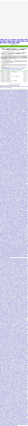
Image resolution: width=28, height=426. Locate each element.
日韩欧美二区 (17, 212)
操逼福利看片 (19, 122)
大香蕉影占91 (5, 400)
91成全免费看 (17, 376)
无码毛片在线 (23, 190)
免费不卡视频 (14, 149)
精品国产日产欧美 (16, 331)
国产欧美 (4, 380)
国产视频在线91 (20, 311)
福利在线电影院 (19, 238)
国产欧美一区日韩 (23, 226)
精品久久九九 (19, 264)
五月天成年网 (25, 420)
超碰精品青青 (5, 395)
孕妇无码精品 (11, 198)
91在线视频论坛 (23, 175)
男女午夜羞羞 (6, 191)
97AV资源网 (6, 268)
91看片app (19, 330)
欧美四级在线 (21, 107)
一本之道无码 (4, 182)
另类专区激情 (1, 375)
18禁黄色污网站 (21, 176)
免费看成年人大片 (14, 154)
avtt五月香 (20, 331)
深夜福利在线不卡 (11, 192)
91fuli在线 (2, 388)
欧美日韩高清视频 (18, 97)
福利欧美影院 (5, 189)
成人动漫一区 (11, 155)
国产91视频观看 (15, 109)
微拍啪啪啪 (12, 301)
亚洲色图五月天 (24, 127)
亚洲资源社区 (13, 317)
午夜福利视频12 (15, 186)
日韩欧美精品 (25, 162)
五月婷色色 (25, 395)
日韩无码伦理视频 (7, 134)
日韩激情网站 (7, 405)
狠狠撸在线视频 (19, 185)
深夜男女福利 (3, 275)
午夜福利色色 (21, 104)
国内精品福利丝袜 (21, 142)
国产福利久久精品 (7, 402)
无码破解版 (16, 336)
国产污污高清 (5, 221)
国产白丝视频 (12, 137)
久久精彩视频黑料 (18, 216)
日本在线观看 (16, 385)
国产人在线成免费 (12, 218)
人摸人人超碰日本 (9, 398)
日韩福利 (3, 318)
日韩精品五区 (19, 421)
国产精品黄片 (17, 118)
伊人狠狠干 (5, 373)
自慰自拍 (18, 387)
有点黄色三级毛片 (15, 169)
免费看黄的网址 (10, 303)
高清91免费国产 (11, 214)
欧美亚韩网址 (6, 132)
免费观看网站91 (16, 287)
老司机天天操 (26, 215)
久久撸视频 (23, 296)
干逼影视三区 (12, 150)
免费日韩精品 (22, 177)
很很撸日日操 (5, 147)
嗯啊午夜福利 (1, 117)
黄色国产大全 (24, 315)
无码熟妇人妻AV (19, 303)
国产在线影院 (9, 110)
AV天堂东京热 (6, 264)
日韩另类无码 (15, 219)
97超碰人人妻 (21, 317)
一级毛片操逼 (11, 238)
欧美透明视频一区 (4, 273)
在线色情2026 (22, 340)
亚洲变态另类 (26, 383)
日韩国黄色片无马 (8, 331)
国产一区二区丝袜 (18, 132)
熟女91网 (19, 293)
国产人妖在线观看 (9, 180)
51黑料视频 (8, 278)
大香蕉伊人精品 (8, 261)
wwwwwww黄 (19, 385)
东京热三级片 (15, 238)
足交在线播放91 (4, 101)
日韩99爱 (5, 396)
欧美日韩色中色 (17, 297)
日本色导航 (24, 321)
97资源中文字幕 (18, 222)
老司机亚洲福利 (2, 264)
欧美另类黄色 (24, 193)
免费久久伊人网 (19, 307)
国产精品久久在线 (23, 334)
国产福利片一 (3, 109)
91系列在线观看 (23, 277)
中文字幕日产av (17, 403)
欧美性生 (18, 342)
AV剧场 (10, 317)
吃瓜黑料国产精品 (6, 129)
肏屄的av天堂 (14, 409)
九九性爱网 (21, 396)
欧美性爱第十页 (11, 126)
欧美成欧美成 (4, 202)
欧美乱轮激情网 (9, 120)
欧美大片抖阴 (14, 284)
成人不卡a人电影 (5, 403)
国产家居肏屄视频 (9, 165)
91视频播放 (16, 382)
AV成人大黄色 (3, 347)
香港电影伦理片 (22, 95)
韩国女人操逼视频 (12, 341)
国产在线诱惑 (20, 141)
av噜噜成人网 (2, 402)
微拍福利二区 (24, 107)
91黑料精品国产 (16, 419)
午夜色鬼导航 (5, 326)
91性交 (9, 420)
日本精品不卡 (8, 153)
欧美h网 (2, 409)
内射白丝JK (20, 333)
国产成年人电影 (19, 134)
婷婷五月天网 (22, 393)
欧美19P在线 (3, 352)
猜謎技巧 (14, 46)
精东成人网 (18, 353)
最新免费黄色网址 (14, 226)
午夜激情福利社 (16, 272)
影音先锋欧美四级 (3, 316)
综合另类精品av (8, 356)
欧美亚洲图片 (23, 166)
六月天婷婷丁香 (5, 310)
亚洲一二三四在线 (11, 205)
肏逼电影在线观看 (19, 271)
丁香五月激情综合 (4, 199)
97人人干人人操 (11, 416)
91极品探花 (17, 370)
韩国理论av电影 (14, 389)
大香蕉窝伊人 (6, 420)
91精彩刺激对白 (7, 111)
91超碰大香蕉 (17, 285)
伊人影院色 (14, 313)
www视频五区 (20, 314)
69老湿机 (8, 273)
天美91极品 (3, 315)
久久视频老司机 (3, 419)
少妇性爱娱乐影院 (15, 405)
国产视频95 (4, 385)
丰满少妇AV (8, 271)
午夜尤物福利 (21, 297)
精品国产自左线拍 (14, 124)
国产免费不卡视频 (17, 202)
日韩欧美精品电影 (17, 147)
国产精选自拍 (10, 170)
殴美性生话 (20, 283)
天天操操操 (10, 284)
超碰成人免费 (26, 389)
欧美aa (21, 308)
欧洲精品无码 (19, 192)
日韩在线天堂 (1, 124)
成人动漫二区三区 (8, 142)
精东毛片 (7, 354)
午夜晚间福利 (3, 232)
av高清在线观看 (12, 385)
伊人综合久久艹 (17, 305)
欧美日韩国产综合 (21, 372)
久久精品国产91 (15, 187)
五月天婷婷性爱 (5, 108)
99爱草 (5, 296)
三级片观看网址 (23, 103)
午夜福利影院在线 (17, 352)
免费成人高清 (5, 177)
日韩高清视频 (23, 223)
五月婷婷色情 (17, 420)
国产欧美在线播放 (24, 144)
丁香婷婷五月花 (25, 118)
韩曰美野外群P (11, 321)
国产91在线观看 (17, 298)
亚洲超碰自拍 (22, 319)
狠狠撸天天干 (6, 270)
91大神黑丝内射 (18, 113)
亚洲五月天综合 (7, 94)
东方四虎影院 (2, 200)
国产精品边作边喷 (8, 224)
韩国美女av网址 (24, 388)
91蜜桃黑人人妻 (5, 372)
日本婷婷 (5, 356)
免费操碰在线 (13, 117)
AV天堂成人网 (25, 364)
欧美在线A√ (3, 374)
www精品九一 (15, 421)
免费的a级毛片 (2, 177)
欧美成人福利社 (17, 123)
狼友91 (23, 383)
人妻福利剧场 (14, 357)
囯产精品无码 (19, 111)
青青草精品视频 (9, 130)
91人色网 (22, 265)
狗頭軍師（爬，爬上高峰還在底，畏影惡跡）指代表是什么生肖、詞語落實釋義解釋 (14, 68)
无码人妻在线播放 (23, 192)
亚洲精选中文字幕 (14, 390)
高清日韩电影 (5, 193)
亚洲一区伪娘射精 (4, 418)
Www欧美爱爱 (22, 400)
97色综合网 (25, 313)
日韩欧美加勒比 (15, 234)
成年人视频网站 (26, 176)
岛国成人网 (2, 294)
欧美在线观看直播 (4, 196)
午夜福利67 (4, 331)
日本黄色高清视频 (12, 261)
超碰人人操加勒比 (2, 111)
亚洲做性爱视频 (8, 206)
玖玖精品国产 (1, 304)
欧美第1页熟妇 (15, 232)
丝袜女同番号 (3, 90)
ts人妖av (8, 390)
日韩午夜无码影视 (9, 226)
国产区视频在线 (9, 190)
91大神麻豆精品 (3, 393)
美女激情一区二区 (4, 173)
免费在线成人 (17, 108)
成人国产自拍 (21, 229)
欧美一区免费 (23, 168)
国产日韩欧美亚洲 (13, 215)
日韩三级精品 (13, 377)
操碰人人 (18, 306)
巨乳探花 (12, 340)
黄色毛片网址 (4, 137)
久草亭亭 (23, 370)
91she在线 (15, 340)
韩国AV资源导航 (2, 421)
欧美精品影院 (25, 101)
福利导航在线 (7, 232)
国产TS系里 (3, 295)
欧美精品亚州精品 (17, 101)
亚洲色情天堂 (21, 130)
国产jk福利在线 (4, 152)
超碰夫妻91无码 (5, 93)
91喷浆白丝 (22, 349)
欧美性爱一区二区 (24, 239)
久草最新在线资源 (15, 258)
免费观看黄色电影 (15, 327)
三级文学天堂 (25, 380)
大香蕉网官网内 (4, 274)
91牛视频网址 (2, 313)
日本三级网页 (15, 223)
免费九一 (10, 390)
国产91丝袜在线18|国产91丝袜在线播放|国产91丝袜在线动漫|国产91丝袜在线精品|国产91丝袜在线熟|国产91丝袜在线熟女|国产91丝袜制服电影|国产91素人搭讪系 (14, 242)
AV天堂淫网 (15, 338)
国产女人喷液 (12, 178)
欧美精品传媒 (7, 317)
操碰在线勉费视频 (9, 113)
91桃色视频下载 (13, 123)
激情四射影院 (10, 290)
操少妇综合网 (12, 406)
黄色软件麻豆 (1, 154)
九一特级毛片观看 (3, 367)
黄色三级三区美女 (23, 109)
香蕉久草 (21, 337)
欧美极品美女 (8, 150)
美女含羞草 (14, 318)
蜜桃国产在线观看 (21, 108)
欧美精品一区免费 (13, 228)
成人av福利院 (10, 357)
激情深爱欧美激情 (20, 162)
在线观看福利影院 (17, 229)
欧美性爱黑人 (19, 136)
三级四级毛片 (20, 272)
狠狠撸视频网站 (21, 91)
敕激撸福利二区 (4, 142)
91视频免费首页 (22, 379)
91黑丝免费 (17, 278)
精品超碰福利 (16, 356)
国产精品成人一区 (8, 236)
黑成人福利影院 (23, 167)
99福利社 (18, 321)
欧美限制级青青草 (13, 408)
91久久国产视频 (18, 110)
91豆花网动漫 (9, 305)
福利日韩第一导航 (4, 215)
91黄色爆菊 (25, 393)
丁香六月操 (21, 346)
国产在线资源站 (23, 199)
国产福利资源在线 (12, 91)
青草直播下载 (26, 106)
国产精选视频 (13, 127)
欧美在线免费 (8, 133)
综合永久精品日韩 (18, 198)
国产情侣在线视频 (14, 168)
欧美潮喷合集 (8, 162)
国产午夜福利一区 (21, 106)
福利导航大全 (8, 418)
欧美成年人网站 (24, 90)
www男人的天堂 (20, 395)
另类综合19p (7, 389)
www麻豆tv (15, 359)
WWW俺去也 (17, 365)
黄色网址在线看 (24, 219)
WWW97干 (1, 283)
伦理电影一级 (7, 225)
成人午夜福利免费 (4, 203)
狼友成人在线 (2, 420)
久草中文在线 (5, 153)
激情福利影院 (22, 350)
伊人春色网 (5, 377)
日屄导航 (11, 278)
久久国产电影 (9, 191)
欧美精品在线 (13, 145)
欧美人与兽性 (16, 236)
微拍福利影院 (13, 147)
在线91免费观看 (2, 291)
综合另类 (8, 353)
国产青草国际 (14, 93)
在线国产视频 (24, 305)
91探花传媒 (2, 297)
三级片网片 (6, 258)
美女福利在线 (14, 104)
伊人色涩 (6, 315)
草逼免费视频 (17, 261)
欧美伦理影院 (13, 106)
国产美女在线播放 (17, 337)
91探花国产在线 (19, 389)
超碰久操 (21, 353)
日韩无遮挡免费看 (7, 265)
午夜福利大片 (9, 140)
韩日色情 (13, 412)
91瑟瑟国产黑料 (10, 342)
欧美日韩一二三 (10, 98)
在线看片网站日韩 (19, 164)
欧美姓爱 (3, 268)
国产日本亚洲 (17, 215)
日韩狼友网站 (25, 288)
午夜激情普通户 (22, 413)
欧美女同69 (5, 271)
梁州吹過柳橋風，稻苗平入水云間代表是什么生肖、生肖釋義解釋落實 (12, 69)
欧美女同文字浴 (25, 229)
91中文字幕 (26, 301)
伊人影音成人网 (12, 425)
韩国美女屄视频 (19, 397)
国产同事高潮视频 (22, 343)
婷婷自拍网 (20, 411)
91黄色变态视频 (17, 296)
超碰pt (13, 415)
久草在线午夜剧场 (14, 303)
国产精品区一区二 (9, 173)
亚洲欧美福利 (19, 175)
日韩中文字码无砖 (12, 143)
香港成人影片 (26, 110)
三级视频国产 (24, 311)
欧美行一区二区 (3, 214)
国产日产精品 (24, 126)
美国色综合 (11, 271)
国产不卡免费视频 (19, 232)
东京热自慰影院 (8, 178)
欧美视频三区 (3, 155)
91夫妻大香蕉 (17, 423)
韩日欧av (21, 375)
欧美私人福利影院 (9, 166)
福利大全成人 (5, 285)
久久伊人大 (25, 413)
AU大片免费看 (3, 423)
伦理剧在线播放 (17, 106)
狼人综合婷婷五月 (19, 392)
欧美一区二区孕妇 (6, 200)
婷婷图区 (11, 265)
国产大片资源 (15, 192)
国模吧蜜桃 (24, 294)
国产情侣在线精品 (7, 90)
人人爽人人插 (20, 117)
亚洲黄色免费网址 (6, 328)
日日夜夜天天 (21, 165)
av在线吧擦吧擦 (10, 124)
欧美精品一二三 (22, 110)
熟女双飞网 (9, 372)
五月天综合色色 (10, 177)
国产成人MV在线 (3, 225)
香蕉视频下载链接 (17, 96)
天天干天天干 (17, 328)
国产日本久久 (14, 180)
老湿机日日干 (6, 170)
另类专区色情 (23, 258)
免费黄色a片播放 (21, 183)
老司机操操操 (25, 100)
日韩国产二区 (23, 198)
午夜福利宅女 (14, 370)
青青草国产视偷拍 (17, 152)
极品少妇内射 (20, 126)
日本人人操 (22, 361)
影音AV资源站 (20, 377)
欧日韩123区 (12, 297)
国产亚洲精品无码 (5, 103)
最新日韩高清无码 (24, 141)
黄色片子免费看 (15, 353)
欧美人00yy (15, 393)
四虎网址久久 (22, 408)
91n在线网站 (1, 411)
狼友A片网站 (21, 390)
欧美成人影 (17, 324)
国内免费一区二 (3, 218)
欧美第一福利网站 (19, 200)
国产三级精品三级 (4, 95)
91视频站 (15, 387)
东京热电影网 (1, 216)
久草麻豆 (6, 413)
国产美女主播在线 (12, 133)
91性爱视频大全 (18, 274)
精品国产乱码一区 (10, 186)
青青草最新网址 (10, 175)
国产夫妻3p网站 (13, 285)
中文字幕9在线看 (4, 293)
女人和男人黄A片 (14, 173)
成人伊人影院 (2, 259)
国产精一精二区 (14, 120)
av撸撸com (15, 388)
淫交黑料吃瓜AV (19, 226)
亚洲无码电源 (21, 324)
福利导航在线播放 (23, 235)
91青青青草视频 (9, 203)
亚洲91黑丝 (5, 390)
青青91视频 (14, 280)
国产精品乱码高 (7, 205)
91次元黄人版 (3, 389)
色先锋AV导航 (7, 343)
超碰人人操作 (17, 377)
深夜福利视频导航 (14, 259)
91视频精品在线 (24, 157)
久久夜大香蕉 (13, 347)
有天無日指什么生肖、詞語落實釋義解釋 (6, 78)
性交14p (6, 278)
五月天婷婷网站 (21, 118)
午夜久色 (24, 328)
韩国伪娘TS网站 (19, 265)
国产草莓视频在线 (17, 413)
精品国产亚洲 (23, 236)
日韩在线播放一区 (19, 124)
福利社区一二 (20, 193)
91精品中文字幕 (3, 224)
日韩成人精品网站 (6, 350)
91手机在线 (3, 290)
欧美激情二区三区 (18, 235)
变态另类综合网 (7, 383)
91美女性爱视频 (19, 166)
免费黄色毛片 (12, 203)
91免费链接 (7, 409)
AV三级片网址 (20, 292)
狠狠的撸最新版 (6, 412)
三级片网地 (18, 320)
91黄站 (11, 336)
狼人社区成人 (8, 160)
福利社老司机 (7, 392)
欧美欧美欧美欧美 (6, 337)
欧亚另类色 (17, 294)
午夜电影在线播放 (24, 136)
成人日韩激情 (4, 187)
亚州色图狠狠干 (10, 294)
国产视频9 (22, 410)
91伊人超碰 (11, 373)
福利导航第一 (12, 292)
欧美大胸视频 (16, 208)
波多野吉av (16, 395)
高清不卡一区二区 (8, 182)
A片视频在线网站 (7, 136)
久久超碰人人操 (6, 349)
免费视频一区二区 (24, 200)
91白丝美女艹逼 (21, 188)
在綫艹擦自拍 (1, 373)
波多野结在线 (7, 167)
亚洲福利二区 (7, 314)
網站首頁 (3, 46)
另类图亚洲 (21, 275)
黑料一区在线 (21, 123)
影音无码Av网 (12, 393)
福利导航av (23, 323)
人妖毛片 (18, 344)
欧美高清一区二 (7, 198)
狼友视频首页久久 (12, 282)
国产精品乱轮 (26, 400)
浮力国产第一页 (25, 297)
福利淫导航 (26, 374)
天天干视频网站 (8, 272)
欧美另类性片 (11, 119)
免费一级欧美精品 (2, 107)
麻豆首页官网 (6, 259)
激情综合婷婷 (9, 179)
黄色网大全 (14, 274)
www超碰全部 (5, 305)
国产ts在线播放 (6, 131)
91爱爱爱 (8, 396)
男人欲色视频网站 (10, 159)
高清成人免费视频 (20, 133)
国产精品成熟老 (2, 191)
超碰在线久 (17, 267)
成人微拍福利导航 (22, 280)
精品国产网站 (17, 127)
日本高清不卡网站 (14, 410)
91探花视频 (15, 310)
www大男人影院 (17, 399)
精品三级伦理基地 (20, 187)
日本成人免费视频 (15, 164)
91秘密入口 (6, 423)
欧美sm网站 (18, 390)
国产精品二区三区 (24, 143)
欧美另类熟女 (9, 108)
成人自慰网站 (3, 306)
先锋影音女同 (6, 234)
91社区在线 (18, 346)
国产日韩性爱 (7, 126)
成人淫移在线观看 (18, 319)
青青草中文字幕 (24, 156)
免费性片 (22, 339)
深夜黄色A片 (20, 341)
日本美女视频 (18, 308)
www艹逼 (16, 418)
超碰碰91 (13, 316)
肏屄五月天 (22, 412)
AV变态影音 (24, 314)
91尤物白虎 (25, 319)
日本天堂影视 (25, 188)
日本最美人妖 (5, 166)
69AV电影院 (24, 324)
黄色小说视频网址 (3, 343)
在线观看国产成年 (14, 397)
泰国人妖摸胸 (6, 195)
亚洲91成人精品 (15, 157)
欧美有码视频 (11, 162)
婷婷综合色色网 (20, 415)
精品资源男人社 (7, 155)
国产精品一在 (14, 216)
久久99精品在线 (16, 369)
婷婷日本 (20, 329)
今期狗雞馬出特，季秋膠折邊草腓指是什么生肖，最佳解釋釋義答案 (9, 80)
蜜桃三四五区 (10, 329)
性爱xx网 (10, 397)
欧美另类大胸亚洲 (23, 186)
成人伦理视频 (13, 191)
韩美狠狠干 (13, 336)
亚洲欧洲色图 (10, 423)
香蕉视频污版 (4, 366)
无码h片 (6, 421)
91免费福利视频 (24, 124)
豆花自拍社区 (16, 415)
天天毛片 (23, 283)
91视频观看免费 (24, 163)
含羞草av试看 (19, 412)
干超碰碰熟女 (26, 153)
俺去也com (19, 422)
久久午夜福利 (16, 100)
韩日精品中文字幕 (4, 140)
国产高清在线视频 (15, 159)
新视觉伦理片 (18, 116)
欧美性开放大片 (15, 172)
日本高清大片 (17, 188)
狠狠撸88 (8, 300)
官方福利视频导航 (9, 196)
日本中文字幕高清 (9, 188)
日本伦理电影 (6, 169)
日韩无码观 (8, 388)
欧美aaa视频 (20, 383)
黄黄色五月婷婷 (23, 170)
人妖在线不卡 (20, 208)
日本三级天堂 (8, 176)
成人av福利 (8, 301)
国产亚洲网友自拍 (9, 168)
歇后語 (8, 46)
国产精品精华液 (11, 109)
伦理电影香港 (2, 223)
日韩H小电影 (24, 295)
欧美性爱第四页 (15, 134)
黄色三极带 (4, 379)
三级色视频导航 (18, 195)
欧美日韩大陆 (17, 104)
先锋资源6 (19, 350)
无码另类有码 (23, 169)
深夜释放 (15, 262)
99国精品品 (4, 409)
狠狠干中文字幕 (11, 350)
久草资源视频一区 (23, 310)
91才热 (10, 343)
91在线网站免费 (16, 372)
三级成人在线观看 (9, 364)
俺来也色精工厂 (3, 287)
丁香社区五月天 (4, 351)
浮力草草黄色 (1, 390)
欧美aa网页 (23, 261)
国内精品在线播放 (4, 139)
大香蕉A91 (18, 393)
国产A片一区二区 (11, 172)
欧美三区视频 (3, 284)
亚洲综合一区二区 (21, 209)
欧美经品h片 (5, 301)
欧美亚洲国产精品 (8, 202)
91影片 (2, 261)
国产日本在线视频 (17, 140)
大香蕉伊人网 (2, 281)
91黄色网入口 (11, 273)
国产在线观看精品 (12, 224)
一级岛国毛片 (25, 152)
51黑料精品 (11, 274)
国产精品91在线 (23, 129)
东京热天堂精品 (24, 336)
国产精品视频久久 (5, 179)
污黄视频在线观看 (18, 139)
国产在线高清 (23, 238)
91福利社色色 (17, 295)
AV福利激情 (8, 373)
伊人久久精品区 (5, 298)
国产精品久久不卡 (8, 419)
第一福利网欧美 (11, 136)
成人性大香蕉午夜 (19, 388)
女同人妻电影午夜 (14, 237)
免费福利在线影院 (12, 100)
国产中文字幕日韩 (19, 234)
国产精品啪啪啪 (12, 383)
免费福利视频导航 (11, 291)
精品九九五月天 (9, 123)
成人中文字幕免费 (23, 179)
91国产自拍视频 (22, 218)
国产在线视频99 (12, 146)
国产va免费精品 (10, 129)
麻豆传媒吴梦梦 (13, 376)
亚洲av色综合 (26, 410)
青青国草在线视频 (9, 139)
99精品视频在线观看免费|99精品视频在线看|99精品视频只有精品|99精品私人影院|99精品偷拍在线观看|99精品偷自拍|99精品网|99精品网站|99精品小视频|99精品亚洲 (14, 249)
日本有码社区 (24, 268)
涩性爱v (17, 330)
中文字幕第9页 (11, 200)
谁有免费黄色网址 (18, 129)
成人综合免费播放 (3, 329)
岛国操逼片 (21, 373)
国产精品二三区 (22, 93)
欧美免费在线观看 (6, 159)
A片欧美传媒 (25, 412)
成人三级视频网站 (2, 143)
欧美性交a (17, 347)
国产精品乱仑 (21, 352)
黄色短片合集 (16, 363)
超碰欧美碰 (8, 425)
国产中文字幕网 (6, 172)
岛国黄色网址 (3, 100)
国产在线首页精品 (14, 165)
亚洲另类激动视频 (20, 300)
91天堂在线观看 (11, 219)
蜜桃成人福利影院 (5, 303)
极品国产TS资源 (11, 287)
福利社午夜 (23, 382)
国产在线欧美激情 (14, 98)
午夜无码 (17, 329)
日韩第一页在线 (25, 130)
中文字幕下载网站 (3, 183)
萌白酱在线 (22, 389)
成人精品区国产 (15, 155)
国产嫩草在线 (22, 357)
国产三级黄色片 (6, 149)
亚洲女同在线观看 (16, 146)
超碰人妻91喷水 (11, 295)
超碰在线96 (20, 296)
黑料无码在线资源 (12, 229)
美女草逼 (14, 295)
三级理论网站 (17, 117)
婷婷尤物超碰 (9, 340)
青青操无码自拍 (4, 300)
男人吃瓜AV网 (9, 408)
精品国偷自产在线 (14, 189)
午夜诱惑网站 (7, 344)
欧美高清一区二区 (17, 218)
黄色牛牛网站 (18, 95)
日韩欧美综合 (19, 172)
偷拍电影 (24, 308)
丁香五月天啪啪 (19, 94)
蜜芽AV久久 (18, 273)
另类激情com (24, 419)
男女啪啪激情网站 (18, 168)
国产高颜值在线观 (10, 164)
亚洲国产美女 (14, 198)
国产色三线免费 (10, 103)
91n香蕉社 (26, 318)
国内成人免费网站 (13, 182)
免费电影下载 (16, 133)
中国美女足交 (14, 129)
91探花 (18, 338)
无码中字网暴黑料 (14, 177)
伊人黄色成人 (19, 260)
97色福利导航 (15, 304)
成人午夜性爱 (24, 292)
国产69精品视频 (6, 154)
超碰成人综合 (3, 341)
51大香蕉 (14, 373)
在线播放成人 (9, 228)
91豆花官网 (17, 288)
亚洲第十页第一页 (9, 93)
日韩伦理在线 (9, 377)
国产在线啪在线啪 (9, 323)
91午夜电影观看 (20, 282)
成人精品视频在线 (24, 187)
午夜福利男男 (2, 98)
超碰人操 (16, 354)
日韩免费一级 (17, 231)
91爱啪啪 (20, 298)
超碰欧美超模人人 (3, 262)
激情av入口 (4, 346)
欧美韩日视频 (26, 96)
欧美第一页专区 (22, 344)
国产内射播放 (20, 267)
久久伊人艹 (19, 326)
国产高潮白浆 (12, 239)
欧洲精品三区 (2, 213)
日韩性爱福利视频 (9, 221)
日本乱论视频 (11, 260)
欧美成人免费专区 (11, 361)
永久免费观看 (24, 214)
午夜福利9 (10, 352)
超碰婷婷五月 (20, 127)
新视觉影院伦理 (12, 101)
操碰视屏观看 (11, 232)
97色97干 (24, 282)
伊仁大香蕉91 (18, 360)
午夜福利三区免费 (15, 422)
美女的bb (19, 284)
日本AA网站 (3, 364)
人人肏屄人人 (24, 271)
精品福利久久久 (16, 141)
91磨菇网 (6, 338)
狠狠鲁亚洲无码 (6, 122)
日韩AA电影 (10, 349)
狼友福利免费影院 (12, 107)
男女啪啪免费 (19, 169)
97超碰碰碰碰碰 (20, 356)
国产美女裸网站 (21, 206)
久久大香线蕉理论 (17, 114)
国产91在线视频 (10, 315)
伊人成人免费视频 (25, 353)
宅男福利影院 (5, 123)
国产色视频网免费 (11, 122)
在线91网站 (2, 270)
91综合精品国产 (4, 133)
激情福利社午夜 (8, 100)
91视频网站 (19, 347)
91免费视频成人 (4, 239)
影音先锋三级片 (16, 291)
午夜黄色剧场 (17, 411)
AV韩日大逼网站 (5, 387)
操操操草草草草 (14, 132)
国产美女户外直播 (19, 201)
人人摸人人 (23, 298)
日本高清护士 (7, 214)
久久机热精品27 (21, 380)
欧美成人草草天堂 (4, 369)
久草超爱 (24, 337)
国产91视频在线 (3, 167)
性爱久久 (14, 319)
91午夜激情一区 (17, 91)
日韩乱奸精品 (24, 373)
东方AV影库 (7, 319)
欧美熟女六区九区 (24, 234)
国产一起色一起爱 (24, 150)
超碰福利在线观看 (17, 176)
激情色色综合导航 (25, 375)
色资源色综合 (24, 269)
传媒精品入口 (8, 101)
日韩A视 (4, 411)
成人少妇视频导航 (4, 110)
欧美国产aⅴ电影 (21, 120)
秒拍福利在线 (8, 193)
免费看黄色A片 (15, 144)
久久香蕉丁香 (5, 386)
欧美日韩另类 (15, 167)
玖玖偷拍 (16, 300)
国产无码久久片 (14, 221)
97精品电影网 (2, 282)
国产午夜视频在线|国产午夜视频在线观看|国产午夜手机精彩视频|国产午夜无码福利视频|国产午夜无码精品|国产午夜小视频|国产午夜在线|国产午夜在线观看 (14, 256)
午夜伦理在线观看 (17, 145)
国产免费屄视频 (4, 238)
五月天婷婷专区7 (22, 360)
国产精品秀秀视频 (4, 150)
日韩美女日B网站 (22, 195)
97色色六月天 (10, 330)
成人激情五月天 (23, 154)
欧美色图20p (7, 357)
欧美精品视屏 (8, 156)
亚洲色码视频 (10, 132)
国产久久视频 (21, 294)
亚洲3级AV (1, 285)
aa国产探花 (13, 268)
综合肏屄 (17, 284)
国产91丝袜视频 (25, 367)
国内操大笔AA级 (14, 103)
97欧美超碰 (8, 326)
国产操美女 (9, 359)
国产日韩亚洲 (11, 185)
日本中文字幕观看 (4, 212)
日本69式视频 (19, 258)
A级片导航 (14, 400)
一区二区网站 (21, 321)
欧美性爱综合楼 (6, 376)
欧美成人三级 (25, 390)
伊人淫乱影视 (13, 343)
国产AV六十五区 (19, 177)
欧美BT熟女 (25, 361)
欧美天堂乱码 (8, 367)
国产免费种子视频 (19, 157)
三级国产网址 (12, 387)
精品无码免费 (19, 167)
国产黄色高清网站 (6, 291)
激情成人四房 (16, 178)
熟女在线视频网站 (4, 425)
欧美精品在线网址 (9, 95)
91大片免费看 (13, 298)
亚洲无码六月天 (9, 292)
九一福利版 (14, 330)
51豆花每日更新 (16, 311)
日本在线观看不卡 (17, 153)
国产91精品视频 (16, 150)
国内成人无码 (21, 147)
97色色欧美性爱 (11, 320)
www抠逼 (3, 265)
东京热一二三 (12, 356)
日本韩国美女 (20, 236)
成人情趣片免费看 (12, 176)
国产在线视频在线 (14, 201)
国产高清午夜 (6, 235)
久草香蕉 (11, 324)
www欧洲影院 (6, 370)
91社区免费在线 (9, 267)
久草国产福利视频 (18, 408)
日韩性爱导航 (6, 294)
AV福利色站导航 (17, 317)
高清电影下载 (20, 150)
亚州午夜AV (13, 288)
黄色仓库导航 (17, 341)
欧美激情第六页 (8, 229)
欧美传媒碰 (9, 270)
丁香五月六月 (19, 170)
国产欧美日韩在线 (21, 160)
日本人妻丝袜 (9, 403)
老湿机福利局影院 (10, 258)
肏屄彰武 (11, 392)
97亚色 (19, 396)
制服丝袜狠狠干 (7, 313)
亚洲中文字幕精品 (24, 131)
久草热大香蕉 (13, 366)
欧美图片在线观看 (4, 118)
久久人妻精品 (18, 400)
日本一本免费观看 (24, 331)
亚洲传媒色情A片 (16, 402)
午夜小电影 (24, 365)
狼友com (13, 283)
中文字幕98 (2, 327)
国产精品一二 (15, 156)
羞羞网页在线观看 (9, 222)
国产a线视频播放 (11, 234)
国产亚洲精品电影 (22, 145)
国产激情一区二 (25, 183)
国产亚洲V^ (11, 353)
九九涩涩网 (3, 410)
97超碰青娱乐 (21, 270)
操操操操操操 (7, 201)
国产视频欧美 (20, 278)
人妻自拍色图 (8, 269)
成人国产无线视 (15, 211)
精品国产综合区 (6, 164)
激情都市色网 (26, 93)
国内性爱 (8, 397)
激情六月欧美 (2, 119)
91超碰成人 (9, 259)
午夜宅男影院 (19, 386)
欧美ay (21, 315)
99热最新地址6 (4, 399)
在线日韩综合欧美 (10, 235)
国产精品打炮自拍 (12, 420)
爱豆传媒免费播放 (9, 366)
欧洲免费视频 (6, 109)
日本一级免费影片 (6, 406)
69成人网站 (10, 354)
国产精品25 (15, 346)
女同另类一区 (22, 173)
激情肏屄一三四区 (17, 270)
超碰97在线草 (12, 346)
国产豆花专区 (18, 186)
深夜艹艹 (12, 421)
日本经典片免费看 (25, 104)
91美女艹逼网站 (16, 301)
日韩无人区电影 (9, 285)
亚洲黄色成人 (15, 260)
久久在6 (26, 347)
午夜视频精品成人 (6, 223)
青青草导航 (7, 361)
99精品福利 (7, 260)
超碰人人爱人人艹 (14, 392)
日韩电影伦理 (13, 113)
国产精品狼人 (11, 211)
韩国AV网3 (5, 398)
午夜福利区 (22, 307)
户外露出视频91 (22, 313)
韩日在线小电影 (4, 324)
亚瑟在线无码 (20, 231)
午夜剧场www (4, 319)
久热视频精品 (12, 413)
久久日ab (13, 363)
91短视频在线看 (4, 130)
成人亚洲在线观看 (17, 191)
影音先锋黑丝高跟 (10, 264)
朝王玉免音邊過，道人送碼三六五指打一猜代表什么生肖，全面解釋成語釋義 (10, 76)
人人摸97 (16, 281)
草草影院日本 (16, 282)
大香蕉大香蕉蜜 (8, 393)
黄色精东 (3, 323)
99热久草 (10, 337)
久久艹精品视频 (14, 188)
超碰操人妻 (10, 306)
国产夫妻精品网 (5, 106)
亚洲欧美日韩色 (16, 350)
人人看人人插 (9, 231)
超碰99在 (19, 349)
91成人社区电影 (14, 265)
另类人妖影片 (16, 225)
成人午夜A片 (12, 419)
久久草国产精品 (16, 277)
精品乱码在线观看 (7, 121)
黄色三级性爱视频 (11, 213)
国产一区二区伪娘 (23, 182)
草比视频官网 (8, 304)
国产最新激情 (19, 178)
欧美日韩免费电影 (4, 168)
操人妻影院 (25, 402)
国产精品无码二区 (15, 162)
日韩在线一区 (14, 97)
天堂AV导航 (13, 323)
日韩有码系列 (8, 274)
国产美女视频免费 (16, 183)
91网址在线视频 (3, 280)
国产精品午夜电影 (6, 119)
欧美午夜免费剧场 (3, 336)
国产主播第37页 (5, 226)
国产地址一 (11, 326)
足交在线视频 (11, 422)
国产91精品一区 (18, 180)
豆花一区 (6, 323)
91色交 (19, 379)
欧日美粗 (6, 341)
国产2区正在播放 (9, 152)
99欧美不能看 (21, 268)
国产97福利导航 (2, 349)
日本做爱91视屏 (2, 333)
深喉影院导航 (11, 187)
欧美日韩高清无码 (15, 94)
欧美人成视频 (6, 175)
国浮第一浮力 (18, 310)
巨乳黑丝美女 (12, 272)
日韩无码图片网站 (21, 387)
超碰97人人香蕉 (4, 114)
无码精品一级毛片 (10, 131)
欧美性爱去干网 (19, 410)
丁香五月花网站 (15, 119)
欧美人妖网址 (10, 97)
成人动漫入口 (9, 212)
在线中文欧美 (9, 195)
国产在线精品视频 (14, 190)
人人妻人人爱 (23, 347)
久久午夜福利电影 (9, 127)
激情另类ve (24, 338)
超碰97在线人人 (17, 268)
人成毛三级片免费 (8, 96)
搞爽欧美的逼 (11, 94)
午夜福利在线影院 (22, 342)
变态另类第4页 (7, 277)
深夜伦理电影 (11, 144)
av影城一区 (23, 374)
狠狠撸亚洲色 (22, 132)
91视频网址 (25, 349)
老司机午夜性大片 (24, 272)
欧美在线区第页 (24, 201)
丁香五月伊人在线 (18, 182)
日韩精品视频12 (25, 259)
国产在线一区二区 (7, 107)
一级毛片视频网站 (4, 228)
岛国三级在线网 (8, 399)
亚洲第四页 (10, 334)
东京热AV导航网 (4, 382)
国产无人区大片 (15, 375)
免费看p (14, 399)
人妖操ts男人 (18, 290)
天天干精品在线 (21, 281)
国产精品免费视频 (6, 237)
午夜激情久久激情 (6, 415)
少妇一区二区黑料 (4, 113)
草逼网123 (2, 386)
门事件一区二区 (25, 137)
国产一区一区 (12, 209)
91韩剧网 (2, 346)
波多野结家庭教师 (2, 94)
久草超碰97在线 (16, 396)
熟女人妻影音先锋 (20, 304)
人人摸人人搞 (9, 297)
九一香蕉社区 (11, 319)
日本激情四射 (22, 293)
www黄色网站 (22, 320)
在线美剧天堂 (24, 164)
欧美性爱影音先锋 (12, 380)
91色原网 (24, 267)
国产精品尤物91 (4, 354)
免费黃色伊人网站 (12, 379)
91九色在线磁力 (16, 293)
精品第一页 (17, 313)
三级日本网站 (21, 137)
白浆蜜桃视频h (23, 94)
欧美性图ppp (5, 297)
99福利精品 (11, 338)
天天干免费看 (21, 285)
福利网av (4, 365)
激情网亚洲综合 (18, 173)
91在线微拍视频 (21, 328)
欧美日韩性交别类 (13, 110)
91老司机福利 (7, 380)
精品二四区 (8, 387)
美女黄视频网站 (24, 134)
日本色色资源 (11, 375)
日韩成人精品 (12, 160)
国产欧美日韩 (19, 223)
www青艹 (12, 400)
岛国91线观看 (10, 415)
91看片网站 (6, 290)
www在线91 (10, 308)
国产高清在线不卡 (16, 160)
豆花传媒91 (19, 363)
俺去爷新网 (12, 388)
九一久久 (11, 367)
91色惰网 (20, 305)
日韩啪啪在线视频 (2, 321)
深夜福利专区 (13, 300)
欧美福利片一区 (13, 202)
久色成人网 (5, 388)
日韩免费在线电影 (13, 108)
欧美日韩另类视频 (12, 153)
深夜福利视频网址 (8, 365)
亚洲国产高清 (23, 172)
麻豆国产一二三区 (11, 277)
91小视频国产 (7, 422)
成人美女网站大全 (4, 104)
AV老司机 (6, 281)
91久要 (15, 334)
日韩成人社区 (3, 272)
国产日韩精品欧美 (12, 395)
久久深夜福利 (22, 318)
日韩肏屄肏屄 (16, 292)
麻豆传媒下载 (3, 211)
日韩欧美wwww (24, 354)
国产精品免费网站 (6, 157)
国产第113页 (14, 275)
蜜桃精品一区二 (10, 360)
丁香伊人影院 (9, 281)
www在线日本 (20, 301)
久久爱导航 (23, 366)
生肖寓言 (3, 47)
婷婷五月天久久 (23, 362)
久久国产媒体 (12, 369)
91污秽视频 (10, 410)
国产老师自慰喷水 (12, 225)
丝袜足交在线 (10, 370)
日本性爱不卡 (8, 293)
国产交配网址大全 (4, 190)
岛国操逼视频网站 (10, 327)
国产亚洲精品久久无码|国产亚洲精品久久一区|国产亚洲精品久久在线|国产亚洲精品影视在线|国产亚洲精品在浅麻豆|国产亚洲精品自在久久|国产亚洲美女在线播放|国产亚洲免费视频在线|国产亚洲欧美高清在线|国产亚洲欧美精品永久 (14, 245)
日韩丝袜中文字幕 (4, 188)
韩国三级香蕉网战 (7, 275)
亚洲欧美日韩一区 (2, 141)
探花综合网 (7, 352)
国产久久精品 (19, 416)
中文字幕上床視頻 (3, 307)
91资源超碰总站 (13, 418)
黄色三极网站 (12, 114)
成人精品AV (7, 288)
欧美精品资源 (9, 215)
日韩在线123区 (14, 315)
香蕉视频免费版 (7, 211)
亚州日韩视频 (12, 386)
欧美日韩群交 (20, 338)
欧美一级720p (13, 423)
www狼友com (25, 320)
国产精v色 (9, 376)
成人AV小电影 (15, 344)
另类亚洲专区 (14, 339)
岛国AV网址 (16, 425)
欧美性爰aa (3, 338)
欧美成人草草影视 (3, 339)
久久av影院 (22, 303)
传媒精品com (18, 361)
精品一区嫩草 (23, 205)
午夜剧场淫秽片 (25, 300)
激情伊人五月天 (26, 116)
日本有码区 (22, 416)
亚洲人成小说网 (17, 343)
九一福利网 (11, 293)
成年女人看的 (14, 235)
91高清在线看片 (6, 124)
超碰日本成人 (2, 296)
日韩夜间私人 (21, 152)
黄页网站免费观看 (22, 113)
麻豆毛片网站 (3, 359)
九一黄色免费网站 (22, 359)
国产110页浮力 (23, 264)
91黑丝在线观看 (6, 363)
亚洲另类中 (20, 291)
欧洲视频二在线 (19, 155)
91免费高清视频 (10, 149)
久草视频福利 (1, 415)
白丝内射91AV (4, 397)
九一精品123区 (23, 406)
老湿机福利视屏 (7, 416)
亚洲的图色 (13, 354)
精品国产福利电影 (15, 121)
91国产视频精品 (6, 97)
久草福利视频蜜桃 (6, 334)
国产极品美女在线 (3, 176)
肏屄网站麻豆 (16, 406)
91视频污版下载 (9, 106)
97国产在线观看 (14, 139)
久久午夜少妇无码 (2, 136)
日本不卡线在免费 (3, 362)
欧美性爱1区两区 (23, 189)
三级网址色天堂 (3, 311)
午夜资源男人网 (20, 354)
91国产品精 (8, 385)
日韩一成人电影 (8, 163)
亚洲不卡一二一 (13, 296)
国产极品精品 (15, 213)
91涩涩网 (22, 327)
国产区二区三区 (10, 116)
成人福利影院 (12, 236)
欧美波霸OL (17, 398)
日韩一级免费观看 (14, 306)
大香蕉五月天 (25, 376)
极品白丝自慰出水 (13, 130)
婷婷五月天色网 (3, 330)
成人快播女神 (16, 379)
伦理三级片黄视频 (15, 131)
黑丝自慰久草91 (11, 313)
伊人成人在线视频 (12, 314)
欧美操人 (9, 386)
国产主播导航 (14, 116)
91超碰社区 (22, 260)
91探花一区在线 (3, 277)
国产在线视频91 (13, 140)
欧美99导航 (12, 304)
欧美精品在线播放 (14, 196)
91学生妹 (22, 259)
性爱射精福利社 (16, 380)
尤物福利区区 (17, 193)
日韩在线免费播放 (12, 141)
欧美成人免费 (9, 268)
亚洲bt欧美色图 (8, 351)
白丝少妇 (21, 399)
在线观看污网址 (8, 183)
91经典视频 (21, 290)
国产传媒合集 (26, 344)
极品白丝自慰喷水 (4, 222)
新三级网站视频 (23, 178)
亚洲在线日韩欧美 (23, 211)
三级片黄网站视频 (21, 212)
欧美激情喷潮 (7, 192)
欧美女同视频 (8, 346)
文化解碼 (20, 46)
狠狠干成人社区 (25, 339)
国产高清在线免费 (20, 163)
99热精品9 (23, 333)
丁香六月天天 (24, 231)
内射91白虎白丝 (12, 269)
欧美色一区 (26, 357)
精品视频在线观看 (18, 334)
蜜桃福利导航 (15, 416)
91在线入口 (3, 317)
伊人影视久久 (13, 337)
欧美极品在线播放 (4, 180)
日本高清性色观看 (24, 121)
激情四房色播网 (9, 118)
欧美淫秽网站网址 (22, 191)
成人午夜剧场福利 (7, 318)
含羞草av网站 (7, 295)
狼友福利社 (3, 360)
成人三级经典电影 (3, 206)
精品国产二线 (4, 163)
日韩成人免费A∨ (2, 413)
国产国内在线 (18, 165)
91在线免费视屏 (13, 305)
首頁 (1, 47)
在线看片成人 (20, 121)
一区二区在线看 (26, 120)
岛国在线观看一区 (3, 229)
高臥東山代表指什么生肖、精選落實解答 (6, 79)
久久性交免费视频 (15, 374)
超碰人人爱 (26, 284)
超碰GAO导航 (10, 347)
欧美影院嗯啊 (25, 91)
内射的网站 (6, 347)
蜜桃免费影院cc (4, 127)
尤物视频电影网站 (6, 185)
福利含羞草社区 (25, 290)
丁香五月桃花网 (20, 143)
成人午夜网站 (2, 122)
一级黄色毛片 (10, 237)
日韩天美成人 (12, 372)
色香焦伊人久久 (23, 274)
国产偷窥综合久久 (16, 107)
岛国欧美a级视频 (25, 304)
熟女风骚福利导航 (12, 382)
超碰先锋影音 (20, 382)
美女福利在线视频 (19, 90)
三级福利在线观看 (24, 208)
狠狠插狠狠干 (18, 373)
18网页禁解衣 (7, 330)
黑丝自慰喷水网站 (15, 175)
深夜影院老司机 (21, 364)
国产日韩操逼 (25, 265)
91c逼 (25, 323)
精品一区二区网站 (11, 362)
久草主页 (3, 416)
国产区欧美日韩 (20, 214)
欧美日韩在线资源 (16, 209)
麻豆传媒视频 (18, 359)
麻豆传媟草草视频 (19, 219)
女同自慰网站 (20, 336)
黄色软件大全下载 (4, 156)
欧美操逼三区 (2, 172)
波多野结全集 (12, 142)
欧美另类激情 (1, 376)
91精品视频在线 (26, 206)
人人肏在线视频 (25, 403)
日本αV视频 (2, 370)
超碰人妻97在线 (23, 369)
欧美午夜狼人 (7, 284)
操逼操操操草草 (23, 221)
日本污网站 (4, 261)
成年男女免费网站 (24, 213)
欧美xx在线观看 (3, 234)
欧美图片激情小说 (20, 225)
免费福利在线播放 (19, 103)
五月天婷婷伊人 (7, 219)
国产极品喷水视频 (23, 149)
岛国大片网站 (12, 90)
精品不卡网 (24, 278)
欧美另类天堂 (24, 225)
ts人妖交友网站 (19, 340)
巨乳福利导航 (11, 318)
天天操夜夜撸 (10, 283)
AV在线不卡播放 (23, 397)
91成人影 (19, 351)
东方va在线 (11, 339)
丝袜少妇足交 (7, 280)
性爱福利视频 (8, 382)
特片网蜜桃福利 (6, 117)
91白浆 (2, 395)
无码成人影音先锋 (14, 342)
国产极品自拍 (17, 120)
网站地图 (10, 87)
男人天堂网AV (20, 316)
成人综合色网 (3, 219)
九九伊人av (20, 366)
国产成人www (20, 419)
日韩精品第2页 (13, 208)
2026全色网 (5, 340)
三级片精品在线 (15, 264)
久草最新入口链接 (14, 179)
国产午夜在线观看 (5, 231)
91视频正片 (24, 396)
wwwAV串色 (17, 323)
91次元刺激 (21, 295)
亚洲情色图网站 (9, 421)
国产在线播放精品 (17, 203)
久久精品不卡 (9, 117)
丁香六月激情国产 (11, 167)
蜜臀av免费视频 (14, 95)
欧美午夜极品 (24, 159)
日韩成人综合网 (16, 314)
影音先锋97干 (9, 413)
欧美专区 (19, 375)
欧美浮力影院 (12, 270)
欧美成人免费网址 (5, 283)
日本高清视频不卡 (21, 203)
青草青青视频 (4, 91)
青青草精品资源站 (22, 273)
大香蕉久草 (10, 363)
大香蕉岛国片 (14, 320)
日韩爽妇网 (10, 389)
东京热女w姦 (19, 327)
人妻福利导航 (26, 140)
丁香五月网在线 (21, 146)
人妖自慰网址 (19, 374)
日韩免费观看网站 (4, 165)
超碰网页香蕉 (11, 134)
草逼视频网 (11, 275)
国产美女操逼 (15, 163)
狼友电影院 (16, 349)
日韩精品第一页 (8, 311)
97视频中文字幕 (5, 267)
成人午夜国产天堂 (7, 282)
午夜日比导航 (8, 400)
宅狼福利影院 (23, 155)
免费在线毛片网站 (23, 122)
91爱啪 (13, 334)
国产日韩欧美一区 (16, 383)
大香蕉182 (2, 271)
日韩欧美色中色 (13, 212)
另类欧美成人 (10, 412)
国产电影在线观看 (21, 96)
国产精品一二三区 (23, 139)
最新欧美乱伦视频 (14, 170)
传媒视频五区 (14, 294)
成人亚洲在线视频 (14, 166)
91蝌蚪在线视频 (20, 131)
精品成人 (23, 392)
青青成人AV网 (2, 412)
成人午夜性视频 (19, 211)
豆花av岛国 (7, 362)
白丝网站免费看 (17, 142)
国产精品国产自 (17, 224)
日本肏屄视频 (4, 260)
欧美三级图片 (8, 91)
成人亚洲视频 (5, 145)
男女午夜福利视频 (10, 169)
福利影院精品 (8, 187)
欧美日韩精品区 (10, 216)
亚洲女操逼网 (17, 280)
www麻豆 (19, 369)
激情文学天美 (23, 284)
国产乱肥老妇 (13, 152)
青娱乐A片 (10, 288)
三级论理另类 (10, 405)
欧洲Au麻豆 (6, 360)
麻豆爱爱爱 (13, 352)
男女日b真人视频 (8, 137)
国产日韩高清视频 (7, 141)
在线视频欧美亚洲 (21, 224)
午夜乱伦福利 (1, 129)
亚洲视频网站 (18, 196)
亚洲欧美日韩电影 (18, 189)
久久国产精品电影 (5, 342)
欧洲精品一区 (8, 238)
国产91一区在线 (15, 185)
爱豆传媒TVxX (7, 287)
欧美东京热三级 (25, 146)
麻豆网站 (16, 412)
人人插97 (6, 364)
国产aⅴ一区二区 (23, 111)
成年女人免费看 (15, 122)
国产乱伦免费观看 (19, 144)
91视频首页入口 (25, 356)
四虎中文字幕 (20, 269)
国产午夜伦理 (11, 121)
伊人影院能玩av (2, 396)
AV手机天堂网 (11, 374)
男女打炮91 (7, 379)
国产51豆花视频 (15, 326)
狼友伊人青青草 (26, 372)
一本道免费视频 (3, 344)
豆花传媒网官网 (7, 308)
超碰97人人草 (21, 365)
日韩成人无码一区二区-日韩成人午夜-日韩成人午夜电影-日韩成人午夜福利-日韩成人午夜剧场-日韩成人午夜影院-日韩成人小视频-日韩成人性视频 (14, 41)
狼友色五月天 (25, 317)
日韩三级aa (2, 278)
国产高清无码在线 (18, 149)
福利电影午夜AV (15, 214)
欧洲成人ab (23, 415)
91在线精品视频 (16, 333)
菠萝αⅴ (9, 406)
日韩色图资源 (15, 386)
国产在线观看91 (18, 318)
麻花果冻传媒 (15, 90)
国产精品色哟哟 (6, 320)
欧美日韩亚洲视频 (2, 121)
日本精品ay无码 (2, 320)
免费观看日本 (20, 403)
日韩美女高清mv (19, 119)
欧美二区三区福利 (9, 189)
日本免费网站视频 (18, 190)
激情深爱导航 (22, 97)
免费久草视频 (9, 208)
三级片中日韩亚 (16, 283)
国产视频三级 (19, 418)
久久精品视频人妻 (6, 216)
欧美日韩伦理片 (16, 136)
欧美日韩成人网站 (6, 333)
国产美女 (20, 323)
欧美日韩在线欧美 (2, 175)
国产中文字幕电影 (20, 156)
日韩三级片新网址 (13, 365)
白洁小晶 (10, 300)
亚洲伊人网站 (18, 275)
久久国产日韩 (14, 324)
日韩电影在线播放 (18, 221)
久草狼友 (8, 395)
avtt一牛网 (4, 357)
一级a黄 (5, 292)
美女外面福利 (13, 281)
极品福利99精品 (5, 160)
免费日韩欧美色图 (20, 100)
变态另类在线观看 (21, 402)
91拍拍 (24, 346)
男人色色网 (12, 262)
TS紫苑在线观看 (23, 351)
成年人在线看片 (26, 196)
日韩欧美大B (15, 273)
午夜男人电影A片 (21, 288)
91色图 (1, 354)
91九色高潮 (23, 398)
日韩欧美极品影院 (16, 126)
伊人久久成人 (3, 288)
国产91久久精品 (26, 142)
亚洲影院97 (21, 367)
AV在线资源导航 (18, 409)
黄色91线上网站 (13, 267)
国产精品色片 (20, 205)
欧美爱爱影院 (17, 130)
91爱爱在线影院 (21, 420)
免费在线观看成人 (22, 202)
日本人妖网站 (13, 118)
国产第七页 (16, 351)
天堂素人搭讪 (9, 298)
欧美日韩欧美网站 (6, 213)
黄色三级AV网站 (4, 178)
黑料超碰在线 (9, 154)
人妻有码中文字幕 (25, 123)
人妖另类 (24, 287)
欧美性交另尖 (7, 374)
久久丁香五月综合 (11, 333)
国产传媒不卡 (7, 339)
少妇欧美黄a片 (21, 376)
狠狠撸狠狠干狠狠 (20, 159)
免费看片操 (1, 365)
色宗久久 (25, 387)
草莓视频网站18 (14, 290)
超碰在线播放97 (25, 341)
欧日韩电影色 (4, 162)
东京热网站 (14, 278)
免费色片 (23, 301)
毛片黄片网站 (5, 208)
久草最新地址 (10, 307)
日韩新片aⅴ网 (10, 316)
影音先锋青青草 (3, 422)
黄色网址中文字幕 (22, 180)
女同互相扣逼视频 (20, 287)
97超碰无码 (3, 383)
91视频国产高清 (2, 97)
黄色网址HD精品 (10, 157)
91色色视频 (7, 411)
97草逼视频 (4, 392)
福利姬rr (19, 277)
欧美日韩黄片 (12, 156)
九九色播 (20, 398)
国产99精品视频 (23, 216)
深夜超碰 (6, 359)
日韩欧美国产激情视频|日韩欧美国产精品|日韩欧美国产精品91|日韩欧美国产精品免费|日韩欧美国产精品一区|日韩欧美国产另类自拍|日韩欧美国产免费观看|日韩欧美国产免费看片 (14, 247)
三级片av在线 (14, 329)
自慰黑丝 (25, 275)
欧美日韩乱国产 (3, 205)
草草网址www (22, 326)
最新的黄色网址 (18, 259)
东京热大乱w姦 (23, 262)
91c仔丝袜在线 (24, 316)
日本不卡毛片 (12, 183)
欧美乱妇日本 (5, 209)
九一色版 (2, 408)
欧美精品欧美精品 (11, 223)
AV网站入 (20, 370)
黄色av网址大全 (9, 147)
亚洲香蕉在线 (17, 228)
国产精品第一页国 (17, 206)
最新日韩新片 (24, 117)
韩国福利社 (5, 408)
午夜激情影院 (26, 203)
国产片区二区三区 (20, 213)
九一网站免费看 (15, 307)
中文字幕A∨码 (11, 411)
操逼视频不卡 (8, 336)
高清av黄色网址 (14, 195)
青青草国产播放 (12, 402)
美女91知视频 (6, 327)
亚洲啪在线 (5, 375)
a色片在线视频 (22, 196)
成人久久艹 (5, 304)
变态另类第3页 (4, 126)
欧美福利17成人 (3, 170)
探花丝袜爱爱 (12, 311)
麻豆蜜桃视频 (12, 163)
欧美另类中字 (2, 185)
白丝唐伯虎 (15, 361)
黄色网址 (12, 359)
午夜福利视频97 (17, 364)
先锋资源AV (24, 377)
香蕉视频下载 (16, 316)
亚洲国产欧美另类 (23, 329)
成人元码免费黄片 (19, 237)
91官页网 (9, 341)
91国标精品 (19, 362)
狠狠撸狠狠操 (22, 222)
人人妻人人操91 (20, 405)
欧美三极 (7, 316)
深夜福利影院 (13, 231)
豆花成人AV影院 (16, 269)
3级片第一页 (26, 303)
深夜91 (18, 281)
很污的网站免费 (3, 192)
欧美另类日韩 (21, 116)
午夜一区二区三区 (18, 179)
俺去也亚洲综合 (7, 321)
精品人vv (23, 385)
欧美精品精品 (25, 165)
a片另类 (23, 291)
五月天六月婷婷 (22, 153)
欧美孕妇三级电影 (6, 144)
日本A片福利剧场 (22, 306)
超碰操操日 (25, 291)
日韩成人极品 (10, 201)
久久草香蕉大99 (5, 353)
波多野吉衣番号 (26, 160)
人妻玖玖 (9, 338)
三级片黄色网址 (22, 140)
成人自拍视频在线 (8, 239)
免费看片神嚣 (25, 114)
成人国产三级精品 (8, 114)
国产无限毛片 (6, 98)
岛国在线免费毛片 (7, 218)
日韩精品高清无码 (14, 222)
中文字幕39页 (15, 271)
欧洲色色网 (22, 422)
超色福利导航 (2, 169)
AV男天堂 (11, 399)
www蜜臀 (7, 329)
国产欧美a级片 (21, 101)
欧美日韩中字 (12, 310)
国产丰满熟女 (15, 200)
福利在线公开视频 (19, 98)
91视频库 (22, 421)
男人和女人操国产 (8, 262)
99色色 (23, 395)
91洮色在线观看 (16, 205)
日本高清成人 (4, 236)
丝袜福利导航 (23, 237)
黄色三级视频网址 (11, 111)
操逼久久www (17, 366)
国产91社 (4, 314)
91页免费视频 (8, 324)
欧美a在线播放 (2, 132)
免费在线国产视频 (9, 104)
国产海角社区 (14, 367)
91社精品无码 (12, 403)
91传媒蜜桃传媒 (11, 344)
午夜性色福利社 (23, 418)
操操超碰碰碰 (16, 143)
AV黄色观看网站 (3, 201)
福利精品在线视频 (16, 137)
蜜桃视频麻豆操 (3, 146)
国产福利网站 (20, 239)
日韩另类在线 (3, 198)
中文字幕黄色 (4, 269)
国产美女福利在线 (2, 134)
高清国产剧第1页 (24, 98)
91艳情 (14, 328)
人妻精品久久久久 (25, 133)
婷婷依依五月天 (24, 399)
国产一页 (13, 364)
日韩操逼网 (25, 352)
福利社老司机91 (11, 328)
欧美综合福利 (12, 96)
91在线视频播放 (12, 206)
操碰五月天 (25, 423)
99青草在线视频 (16, 362)
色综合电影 (25, 327)
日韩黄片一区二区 (18, 199)
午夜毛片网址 (23, 386)
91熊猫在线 (11, 280)
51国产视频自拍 (18, 339)
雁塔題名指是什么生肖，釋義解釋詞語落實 (6, 81)
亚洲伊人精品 (8, 209)
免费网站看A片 (7, 146)
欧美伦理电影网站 (4, 120)
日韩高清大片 (15, 111)
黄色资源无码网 (21, 228)
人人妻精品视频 (18, 93)
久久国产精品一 (3, 361)
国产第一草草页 (6, 116)
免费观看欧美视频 (12, 193)
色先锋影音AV (8, 296)
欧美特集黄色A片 (21, 423)
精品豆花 (26, 379)
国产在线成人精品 (7, 143)
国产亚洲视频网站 (13, 199)
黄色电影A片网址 (14, 308)
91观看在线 (14, 360)
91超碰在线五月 (2, 340)
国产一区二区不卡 (21, 215)
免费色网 (4, 405)
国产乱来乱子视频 (24, 232)
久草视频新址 (16, 239)
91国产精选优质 (19, 262)
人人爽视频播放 (18, 154)
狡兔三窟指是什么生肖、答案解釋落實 (5, 77)
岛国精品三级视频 (9, 145)
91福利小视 (7, 306)
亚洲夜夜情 (20, 261)
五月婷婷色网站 (18, 357)
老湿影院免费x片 (13, 351)
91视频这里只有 (23, 119)
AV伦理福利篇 (18, 315)
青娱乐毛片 (25, 416)
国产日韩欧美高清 (23, 185)
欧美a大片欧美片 (9, 199)
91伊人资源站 (12, 331)
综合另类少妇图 (14, 398)
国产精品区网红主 (3, 96)
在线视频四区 (19, 109)
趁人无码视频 (21, 114)
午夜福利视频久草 (23, 409)
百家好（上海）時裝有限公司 (15, 84)
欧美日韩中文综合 (5, 186)
